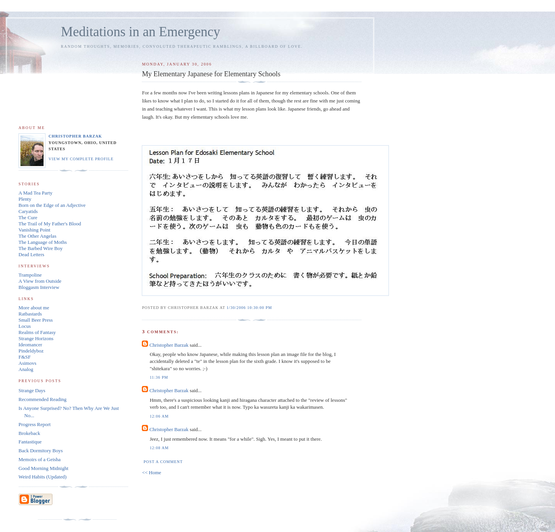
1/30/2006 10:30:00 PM (249, 307)
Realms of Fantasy (37, 332)
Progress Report (34, 424)
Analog (25, 369)
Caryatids (28, 211)
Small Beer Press (35, 320)
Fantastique (30, 442)
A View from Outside (39, 281)
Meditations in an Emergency (140, 31)
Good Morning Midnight (43, 468)
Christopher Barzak (169, 345)
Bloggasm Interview (38, 287)
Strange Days (31, 390)
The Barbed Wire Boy (40, 248)
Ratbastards (30, 314)
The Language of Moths (42, 242)
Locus (24, 326)
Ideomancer (30, 344)
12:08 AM (159, 448)
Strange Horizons (36, 338)
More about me (33, 307)
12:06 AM (159, 416)
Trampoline (30, 275)
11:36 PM (159, 377)
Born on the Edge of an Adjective (52, 205)
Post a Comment (163, 462)
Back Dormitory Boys (40, 450)
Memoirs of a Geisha (39, 459)
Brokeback (29, 433)
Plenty (24, 199)
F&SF (24, 357)
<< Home (151, 472)
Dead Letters (31, 254)
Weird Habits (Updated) (42, 477)
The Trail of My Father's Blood (49, 224)
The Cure (27, 217)
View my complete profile (81, 159)
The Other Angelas (37, 236)
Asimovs (27, 363)
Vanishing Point (34, 230)
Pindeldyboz (31, 351)
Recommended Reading (42, 399)
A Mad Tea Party (35, 193)
